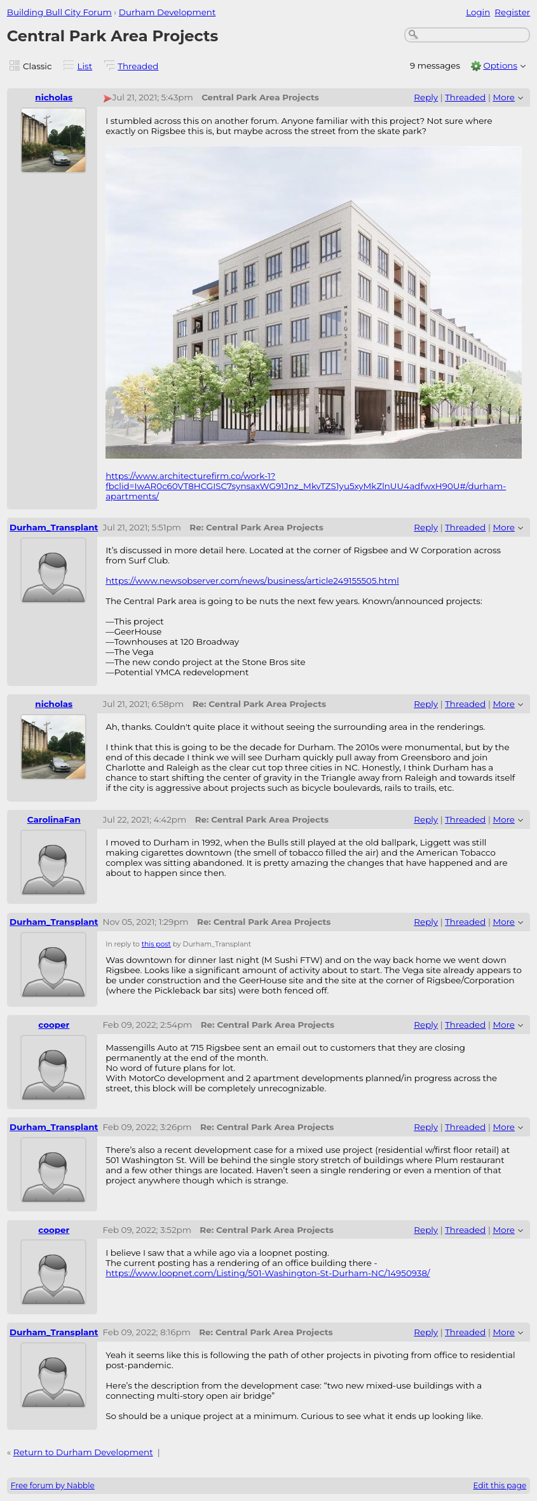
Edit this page (500, 1485)
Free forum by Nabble (53, 1485)
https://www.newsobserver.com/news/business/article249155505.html (252, 580)
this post (156, 944)
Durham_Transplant (54, 527)
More (504, 97)
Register (512, 12)
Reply (426, 97)
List (85, 66)
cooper (53, 1025)
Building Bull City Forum (59, 12)
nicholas (53, 97)
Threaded (138, 66)
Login (478, 12)
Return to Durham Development (83, 1452)
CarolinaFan (54, 819)
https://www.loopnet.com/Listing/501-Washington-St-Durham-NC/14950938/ (267, 1273)
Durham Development (167, 12)
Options (500, 65)
